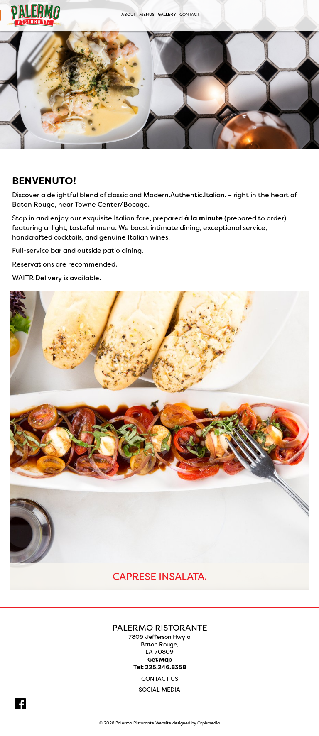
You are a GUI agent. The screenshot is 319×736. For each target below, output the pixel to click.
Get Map (159, 659)
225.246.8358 (165, 667)
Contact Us (159, 678)
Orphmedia (208, 723)
